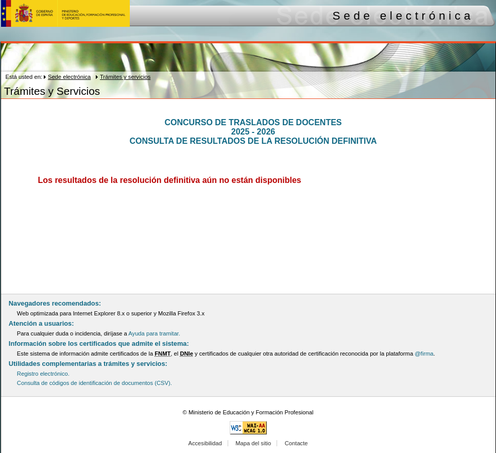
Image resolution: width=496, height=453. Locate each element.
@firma (424, 353)
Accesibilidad (204, 443)
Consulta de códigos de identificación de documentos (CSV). (94, 383)
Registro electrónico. (43, 374)
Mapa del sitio (253, 443)
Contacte (296, 443)
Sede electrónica (69, 77)
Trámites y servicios (125, 77)
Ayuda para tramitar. (154, 333)
